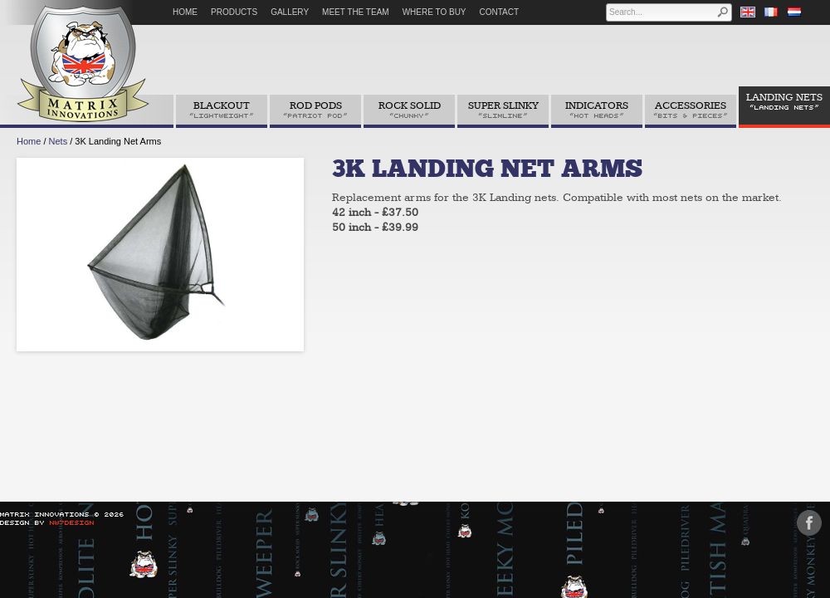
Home (185, 12)
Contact (500, 12)
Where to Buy (434, 12)
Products (234, 12)
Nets (58, 141)
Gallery (290, 12)
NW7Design (72, 522)
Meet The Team (355, 12)
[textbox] (662, 12)
